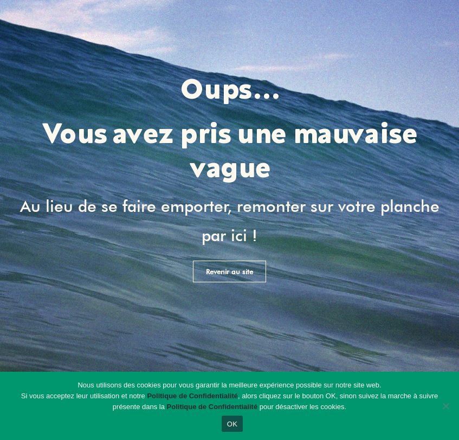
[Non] (445, 405)
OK (232, 424)
